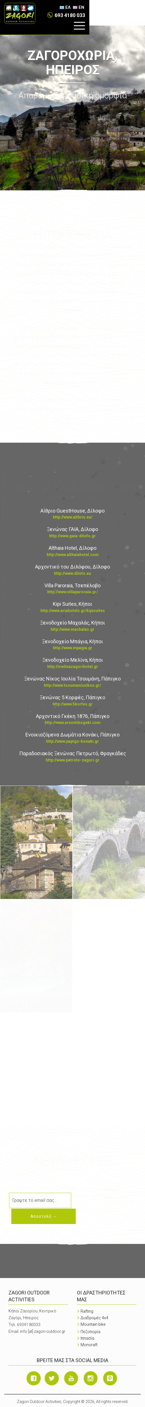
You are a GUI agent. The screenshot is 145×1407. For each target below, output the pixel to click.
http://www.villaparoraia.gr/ (72, 592)
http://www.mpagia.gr (72, 648)
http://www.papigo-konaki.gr (72, 741)
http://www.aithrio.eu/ (72, 517)
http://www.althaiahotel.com (73, 554)
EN (137, 7)
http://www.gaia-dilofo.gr (72, 536)
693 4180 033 (96, 7)
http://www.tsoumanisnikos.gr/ (72, 685)
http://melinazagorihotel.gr (72, 666)
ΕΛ (123, 7)
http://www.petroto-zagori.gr (72, 760)
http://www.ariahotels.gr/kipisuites (72, 610)
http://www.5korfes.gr (73, 704)
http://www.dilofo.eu (72, 573)
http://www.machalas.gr (72, 629)
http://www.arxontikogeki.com (73, 722)
